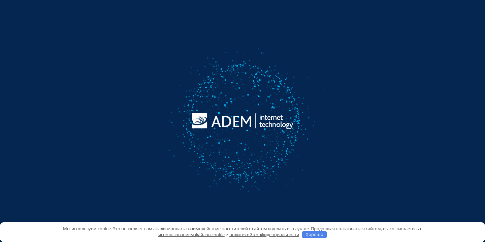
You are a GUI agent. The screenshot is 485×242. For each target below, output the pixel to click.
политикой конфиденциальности (264, 234)
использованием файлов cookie (191, 234)
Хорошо (314, 234)
